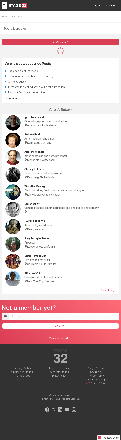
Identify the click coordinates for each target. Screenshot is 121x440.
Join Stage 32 (110, 5)
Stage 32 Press (96, 368)
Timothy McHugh (35, 186)
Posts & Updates (15, 28)
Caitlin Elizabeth (34, 221)
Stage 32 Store (99, 383)
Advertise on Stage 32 (22, 372)
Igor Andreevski (34, 117)
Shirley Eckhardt (34, 169)
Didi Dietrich (32, 203)
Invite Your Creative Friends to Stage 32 (60, 399)
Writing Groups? (17, 81)
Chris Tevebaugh (35, 255)
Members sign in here (60, 338)
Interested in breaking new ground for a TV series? (37, 87)
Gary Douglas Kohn (36, 238)
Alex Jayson (32, 273)
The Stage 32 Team (22, 368)
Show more (13, 98)
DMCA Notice (59, 375)
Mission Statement (59, 368)
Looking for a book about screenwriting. (31, 76)
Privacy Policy (96, 375)
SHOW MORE (60, 42)
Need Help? (96, 372)
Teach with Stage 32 (59, 372)
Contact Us (23, 379)
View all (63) (108, 290)
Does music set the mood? (23, 70)
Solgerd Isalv (32, 134)
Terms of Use (22, 375)
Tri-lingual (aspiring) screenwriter (26, 92)
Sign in (97, 5)
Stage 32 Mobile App (96, 379)
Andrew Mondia (34, 151)
